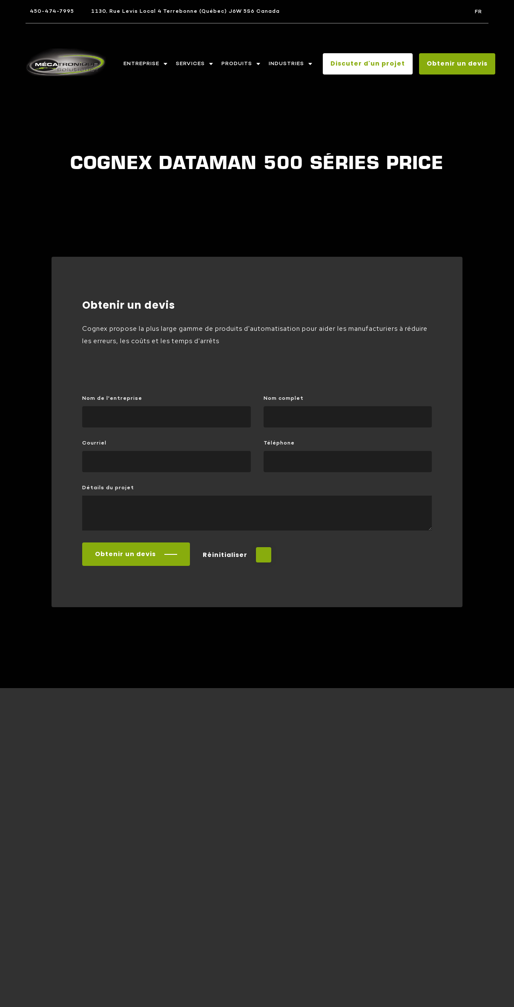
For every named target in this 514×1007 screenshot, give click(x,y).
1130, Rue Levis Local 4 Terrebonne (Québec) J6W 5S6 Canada (185, 11)
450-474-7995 (52, 11)
